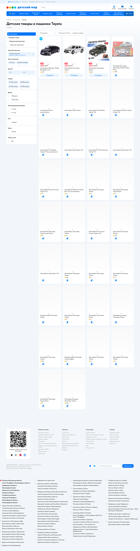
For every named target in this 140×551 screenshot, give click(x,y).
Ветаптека (112, 443)
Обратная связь (42, 451)
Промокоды (41, 441)
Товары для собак (114, 437)
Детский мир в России (12, 468)
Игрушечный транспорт (17, 41)
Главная (8, 20)
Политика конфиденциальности (47, 443)
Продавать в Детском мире (45, 434)
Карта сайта (41, 453)
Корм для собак (114, 439)
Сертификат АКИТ (43, 449)
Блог (87, 445)
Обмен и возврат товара (45, 437)
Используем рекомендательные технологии (18, 466)
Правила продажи (43, 439)
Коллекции (16, 20)
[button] (129, 13)
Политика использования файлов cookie (47, 446)
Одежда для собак (115, 441)
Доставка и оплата (43, 432)
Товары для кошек (115, 432)
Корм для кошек (114, 434)
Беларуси (29, 468)
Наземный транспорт (17, 45)
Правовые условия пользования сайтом (30, 465)
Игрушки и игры (14, 38)
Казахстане (23, 468)
